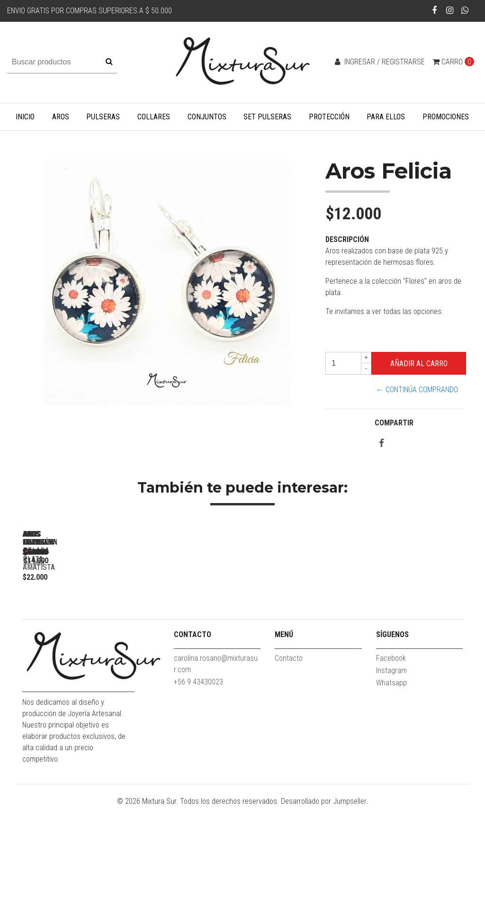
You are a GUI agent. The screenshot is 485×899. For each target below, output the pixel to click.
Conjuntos (207, 116)
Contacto (289, 750)
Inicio (25, 116)
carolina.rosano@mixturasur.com (216, 756)
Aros (60, 116)
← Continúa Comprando (417, 389)
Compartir (394, 422)
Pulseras (103, 116)
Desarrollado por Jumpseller (324, 893)
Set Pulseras (267, 116)
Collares (153, 116)
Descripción (347, 239)
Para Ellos (386, 116)
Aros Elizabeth (89, 659)
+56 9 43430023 (198, 773)
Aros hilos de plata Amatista (221, 659)
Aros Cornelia (354, 659)
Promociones (445, 116)
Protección (329, 116)
